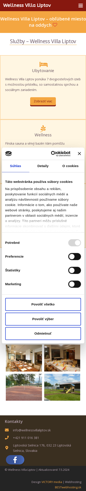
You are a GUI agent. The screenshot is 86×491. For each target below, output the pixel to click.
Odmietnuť (43, 333)
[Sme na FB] (43, 460)
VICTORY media (52, 482)
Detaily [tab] (43, 166)
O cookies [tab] (70, 166)
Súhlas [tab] (15, 166)
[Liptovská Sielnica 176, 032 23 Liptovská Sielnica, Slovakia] (9, 448)
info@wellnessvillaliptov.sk (32, 430)
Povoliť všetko (43, 304)
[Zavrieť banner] (79, 153)
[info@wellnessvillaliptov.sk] (9, 430)
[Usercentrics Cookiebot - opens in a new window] (52, 154)
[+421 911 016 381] (9, 438)
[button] (80, 5)
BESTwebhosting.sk (68, 487)
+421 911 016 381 (26, 438)
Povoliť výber (43, 319)
